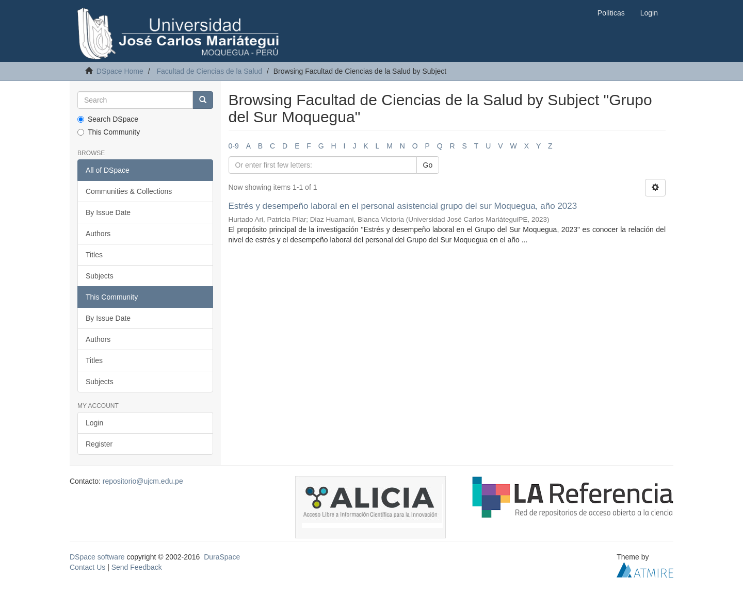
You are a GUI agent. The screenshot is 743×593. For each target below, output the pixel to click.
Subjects (100, 276)
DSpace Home (119, 71)
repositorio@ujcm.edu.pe (143, 481)
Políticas (611, 13)
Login (94, 423)
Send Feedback (136, 567)
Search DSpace (107, 119)
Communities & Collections (129, 191)
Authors (98, 233)
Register (99, 444)
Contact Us (87, 567)
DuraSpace (222, 557)
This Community (108, 132)
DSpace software (97, 557)
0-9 (234, 146)
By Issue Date (108, 212)
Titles (94, 255)
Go (428, 165)
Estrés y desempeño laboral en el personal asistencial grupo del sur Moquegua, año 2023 (403, 206)
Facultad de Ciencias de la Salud (209, 71)
